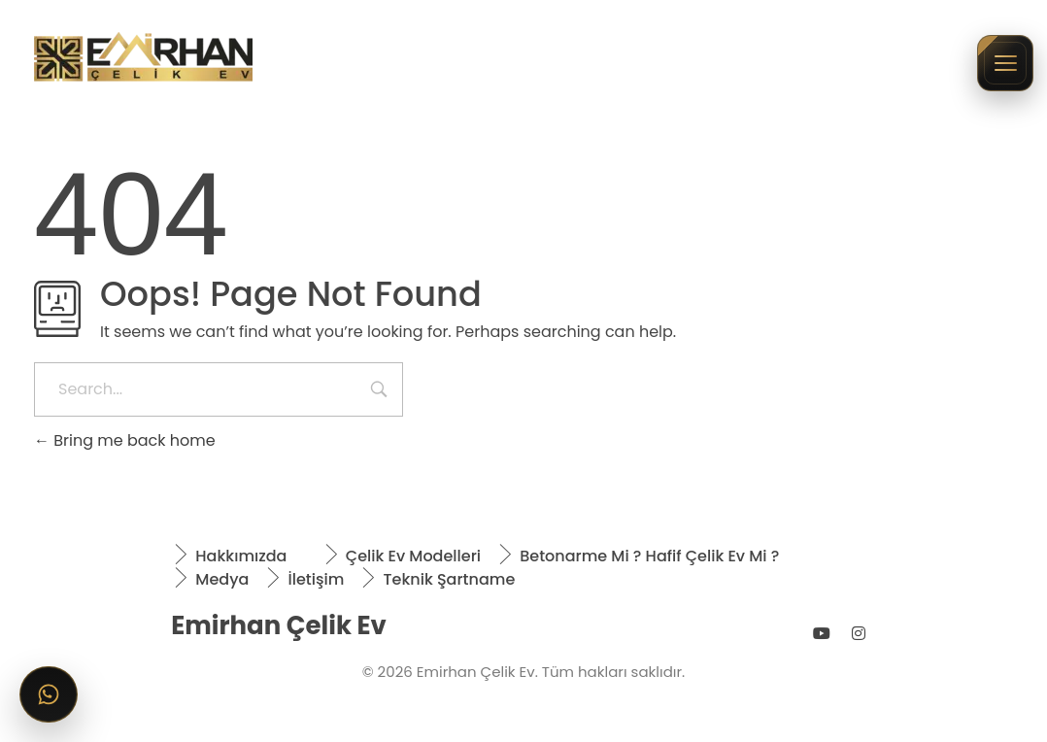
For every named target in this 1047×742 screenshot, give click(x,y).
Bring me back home (125, 440)
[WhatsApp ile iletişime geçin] (48, 694)
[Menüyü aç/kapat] (1005, 63)
